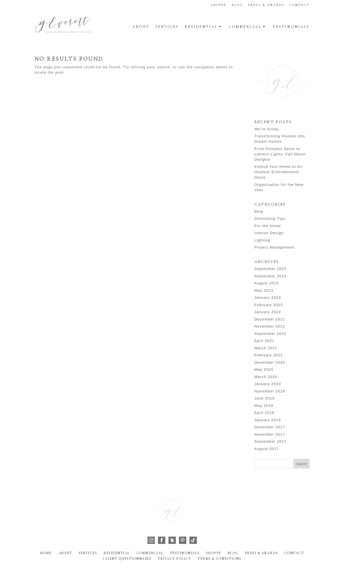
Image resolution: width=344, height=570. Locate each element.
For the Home (267, 226)
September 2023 (270, 276)
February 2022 (268, 305)
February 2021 (268, 355)
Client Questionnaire (127, 559)
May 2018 (263, 405)
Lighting (262, 240)
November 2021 (269, 326)
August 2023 (266, 283)
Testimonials (291, 27)
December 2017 (269, 427)
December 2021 (269, 319)
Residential (201, 27)
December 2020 (269, 362)
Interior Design (269, 233)
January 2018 (267, 420)
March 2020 (265, 377)
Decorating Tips (269, 218)
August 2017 (266, 449)
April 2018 (264, 412)
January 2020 (267, 384)
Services (167, 27)
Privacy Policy (174, 559)
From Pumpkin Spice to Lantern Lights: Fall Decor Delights (280, 154)
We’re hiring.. (267, 129)
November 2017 (269, 434)
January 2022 (267, 312)
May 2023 (263, 290)
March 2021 (265, 348)
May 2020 (263, 369)
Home (46, 553)
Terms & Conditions (219, 559)
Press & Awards (266, 5)
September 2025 (270, 269)
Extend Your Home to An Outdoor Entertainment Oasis (278, 171)
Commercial (245, 27)
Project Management (274, 247)
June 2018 (264, 398)
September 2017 (270, 441)
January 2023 (267, 297)
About (141, 27)
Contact (300, 5)
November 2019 (269, 391)
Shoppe (219, 5)
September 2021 (270, 333)
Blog (237, 5)
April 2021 (264, 341)
